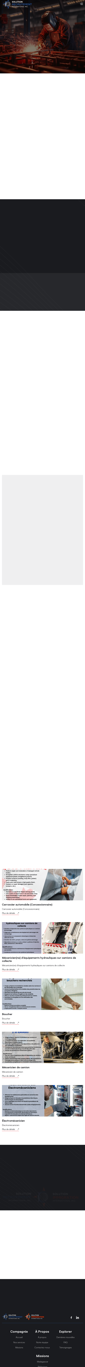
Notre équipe (42, 1342)
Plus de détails (8, 913)
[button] (81, 3)
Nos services (19, 1342)
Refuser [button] (26, 1361)
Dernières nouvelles (50, 51)
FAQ (65, 1342)
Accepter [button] (47, 1361)
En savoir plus (32, 51)
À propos (42, 1337)
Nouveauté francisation (42, 60)
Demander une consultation (42, 365)
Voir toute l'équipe (42, 789)
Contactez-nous (42, 257)
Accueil (19, 1337)
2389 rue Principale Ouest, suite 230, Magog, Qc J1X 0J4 (32, 1230)
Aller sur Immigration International (40, 1200)
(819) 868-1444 (13, 1244)
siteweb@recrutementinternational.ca (23, 1241)
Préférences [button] (10, 1361)
